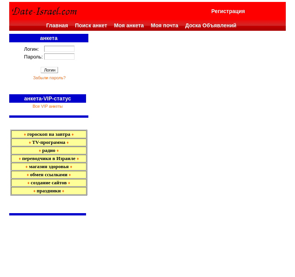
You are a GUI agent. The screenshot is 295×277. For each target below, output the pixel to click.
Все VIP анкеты (48, 106)
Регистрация (228, 11)
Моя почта (164, 25)
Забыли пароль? (49, 77)
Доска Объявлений (210, 25)
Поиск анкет (91, 25)
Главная (57, 25)
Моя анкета (129, 25)
